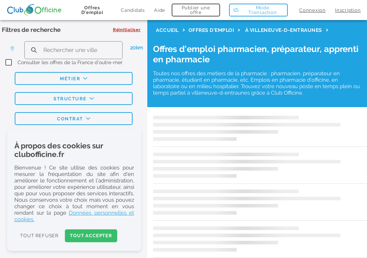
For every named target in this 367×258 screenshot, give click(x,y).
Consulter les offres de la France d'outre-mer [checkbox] (70, 62)
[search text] (73, 50)
